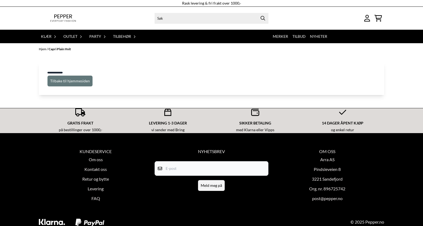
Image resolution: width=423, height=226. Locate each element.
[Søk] (211, 18)
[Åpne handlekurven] (378, 18)
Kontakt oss (95, 169)
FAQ (95, 198)
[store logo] (63, 18)
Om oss (96, 159)
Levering (96, 188)
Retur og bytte (95, 178)
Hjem (43, 49)
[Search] (263, 18)
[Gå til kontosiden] (367, 18)
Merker (280, 36)
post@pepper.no (327, 198)
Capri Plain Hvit (60, 49)
